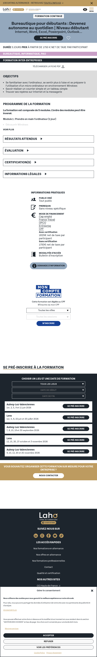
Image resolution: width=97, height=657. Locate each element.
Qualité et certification (48, 573)
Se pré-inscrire (48, 38)
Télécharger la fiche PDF (46, 66)
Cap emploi (45, 216)
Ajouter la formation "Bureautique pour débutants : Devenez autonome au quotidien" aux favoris (68, 38)
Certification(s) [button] (18, 162)
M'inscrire (48, 323)
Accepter (48, 635)
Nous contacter (48, 475)
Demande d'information (48, 266)
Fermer (91, 3)
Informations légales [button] (23, 174)
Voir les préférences (48, 647)
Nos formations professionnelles (48, 561)
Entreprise (45, 226)
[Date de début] (48, 390)
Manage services (11, 629)
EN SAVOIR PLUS (10, 610)
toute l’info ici (52, 3)
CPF (41, 229)
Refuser (48, 641)
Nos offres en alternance (48, 555)
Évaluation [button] (14, 150)
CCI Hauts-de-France (47, 585)
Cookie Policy (39, 653)
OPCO (42, 222)
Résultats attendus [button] (21, 139)
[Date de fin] (48, 396)
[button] (92, 590)
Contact (48, 567)
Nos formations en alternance (48, 548)
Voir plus (8, 129)
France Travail (47, 219)
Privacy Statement (54, 653)
